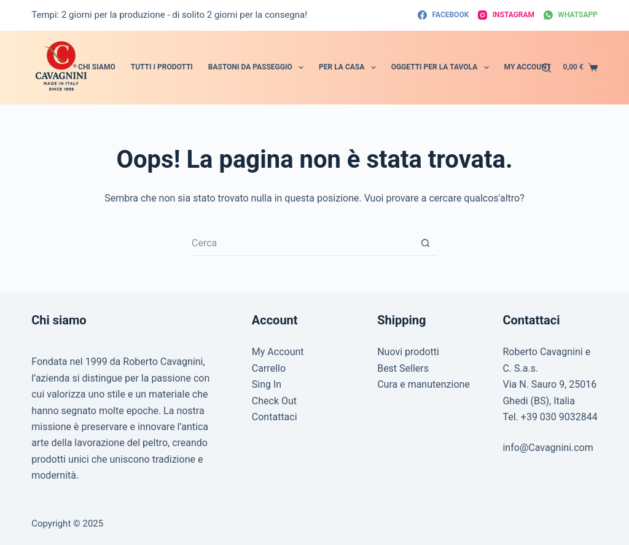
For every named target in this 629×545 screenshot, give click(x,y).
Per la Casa (350, 67)
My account (527, 67)
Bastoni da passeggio (258, 67)
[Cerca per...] (302, 243)
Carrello (269, 368)
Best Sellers (403, 368)
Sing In (266, 384)
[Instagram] (506, 15)
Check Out (274, 401)
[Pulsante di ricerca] (425, 243)
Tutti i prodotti (162, 67)
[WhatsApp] (571, 15)
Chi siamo (96, 67)
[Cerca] (546, 68)
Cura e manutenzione (423, 384)
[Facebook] (443, 15)
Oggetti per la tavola (442, 67)
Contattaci (274, 417)
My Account (278, 352)
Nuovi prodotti (408, 352)
